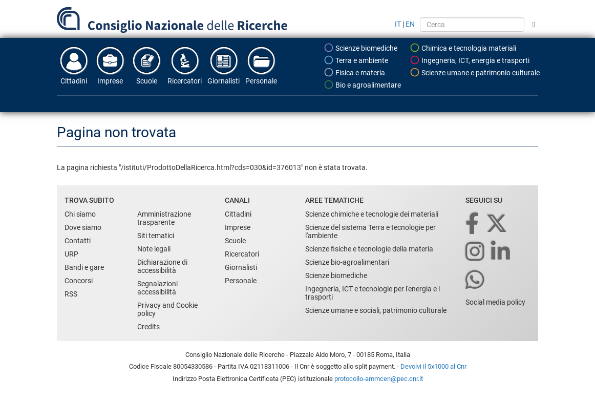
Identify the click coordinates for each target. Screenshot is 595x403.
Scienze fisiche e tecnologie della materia (369, 249)
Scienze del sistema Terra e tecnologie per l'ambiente (370, 231)
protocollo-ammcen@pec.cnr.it (378, 379)
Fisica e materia (354, 72)
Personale (261, 65)
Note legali (154, 249)
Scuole (146, 65)
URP (71, 254)
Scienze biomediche (360, 48)
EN (410, 24)
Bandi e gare (84, 267)
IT (398, 24)
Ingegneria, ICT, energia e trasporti (469, 60)
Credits (148, 327)
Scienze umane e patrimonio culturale (475, 72)
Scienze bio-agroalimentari (347, 262)
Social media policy (495, 302)
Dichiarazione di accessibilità (162, 266)
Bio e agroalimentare (362, 84)
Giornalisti (223, 65)
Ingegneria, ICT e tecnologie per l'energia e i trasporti (372, 293)
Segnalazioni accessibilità (157, 288)
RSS (71, 294)
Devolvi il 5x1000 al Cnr (433, 366)
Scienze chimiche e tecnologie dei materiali (371, 214)
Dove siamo (83, 227)
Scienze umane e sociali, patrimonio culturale (376, 310)
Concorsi (79, 281)
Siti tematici (155, 235)
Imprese (110, 65)
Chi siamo (80, 214)
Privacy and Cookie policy (167, 309)
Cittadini (73, 65)
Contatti (78, 241)
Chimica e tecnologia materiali (463, 48)
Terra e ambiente (356, 60)
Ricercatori (184, 65)
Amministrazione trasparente (164, 218)
